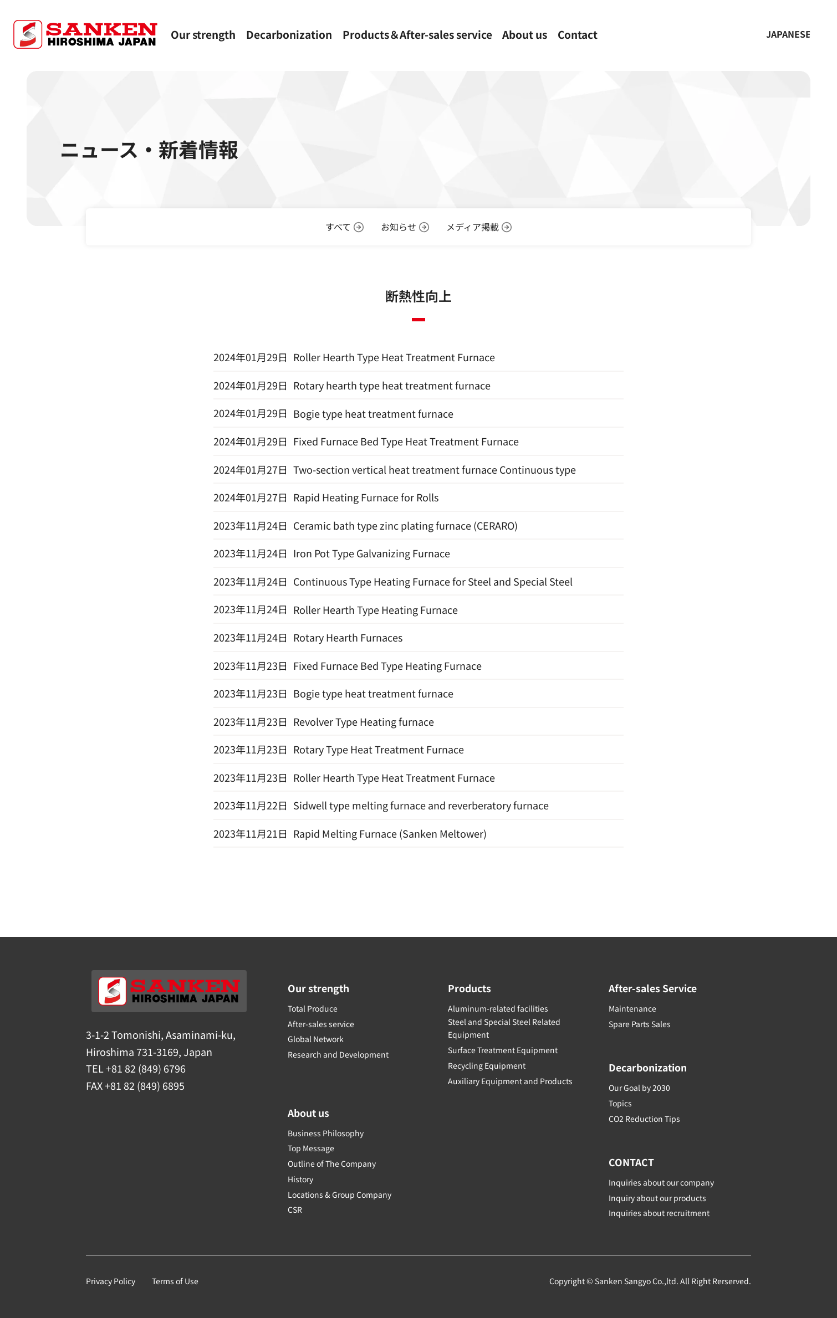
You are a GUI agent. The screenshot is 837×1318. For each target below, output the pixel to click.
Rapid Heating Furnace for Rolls (365, 497)
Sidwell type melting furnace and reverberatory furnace (421, 805)
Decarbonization (289, 34)
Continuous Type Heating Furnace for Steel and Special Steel (433, 581)
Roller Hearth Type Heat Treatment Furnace (394, 356)
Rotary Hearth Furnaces (347, 637)
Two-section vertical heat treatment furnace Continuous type (434, 469)
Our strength (203, 34)
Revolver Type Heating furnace (363, 721)
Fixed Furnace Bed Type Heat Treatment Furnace (406, 441)
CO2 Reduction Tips (644, 1117)
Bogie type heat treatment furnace (373, 413)
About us (524, 34)
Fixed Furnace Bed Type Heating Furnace (387, 665)
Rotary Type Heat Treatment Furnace (378, 749)
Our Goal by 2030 (639, 1087)
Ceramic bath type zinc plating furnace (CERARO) (405, 525)
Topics (620, 1102)
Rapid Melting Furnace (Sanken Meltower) (390, 833)
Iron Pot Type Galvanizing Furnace (371, 553)
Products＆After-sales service (417, 34)
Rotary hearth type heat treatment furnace (392, 385)
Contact (578, 34)
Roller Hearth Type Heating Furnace (375, 609)
